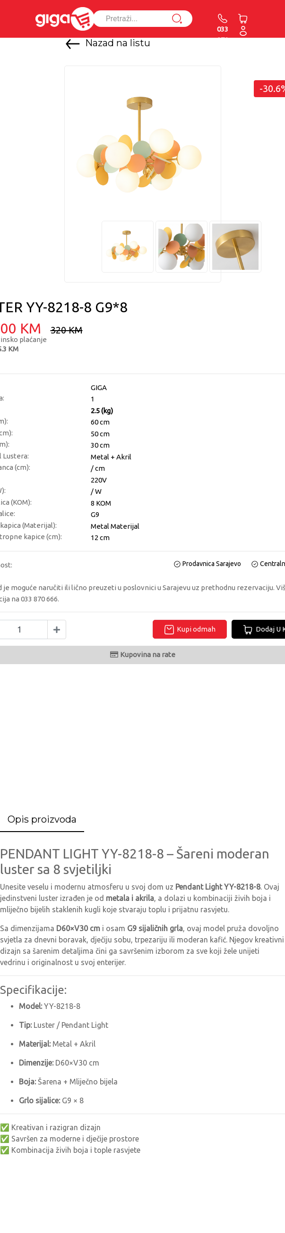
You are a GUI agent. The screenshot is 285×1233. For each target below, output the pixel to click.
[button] (243, 30)
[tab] (42, 820)
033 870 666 (222, 34)
